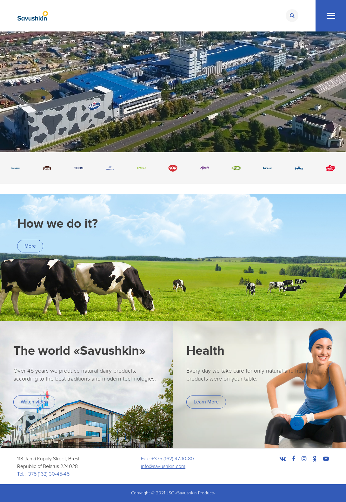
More (30, 246)
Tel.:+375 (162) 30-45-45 (43, 474)
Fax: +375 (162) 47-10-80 (167, 459)
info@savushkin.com (163, 466)
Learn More (206, 402)
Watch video (34, 402)
